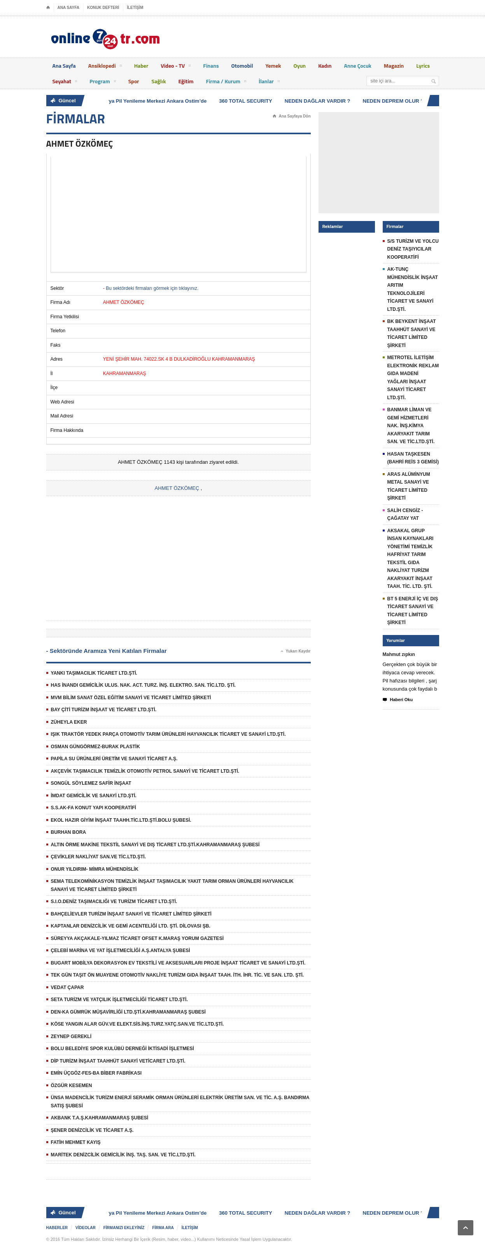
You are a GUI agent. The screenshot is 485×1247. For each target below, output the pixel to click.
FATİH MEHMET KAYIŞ (76, 1142)
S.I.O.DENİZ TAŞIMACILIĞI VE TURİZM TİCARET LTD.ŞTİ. (114, 901)
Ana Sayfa (64, 65)
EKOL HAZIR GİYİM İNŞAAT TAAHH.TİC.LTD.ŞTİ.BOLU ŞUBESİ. (121, 820)
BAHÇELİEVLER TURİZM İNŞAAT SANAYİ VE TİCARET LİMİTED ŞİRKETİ (131, 914)
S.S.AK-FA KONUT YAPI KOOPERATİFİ (93, 807)
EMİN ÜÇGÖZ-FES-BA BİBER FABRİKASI (96, 1073)
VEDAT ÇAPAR (67, 987)
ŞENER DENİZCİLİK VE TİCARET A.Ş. (92, 1130)
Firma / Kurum (226, 82)
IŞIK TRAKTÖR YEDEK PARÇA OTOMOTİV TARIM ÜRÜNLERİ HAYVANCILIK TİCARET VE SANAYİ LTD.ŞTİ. (168, 734)
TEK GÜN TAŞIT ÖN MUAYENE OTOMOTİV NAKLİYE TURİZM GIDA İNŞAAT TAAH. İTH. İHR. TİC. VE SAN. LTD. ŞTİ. (177, 975)
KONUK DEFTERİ (103, 7)
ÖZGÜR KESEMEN (71, 1085)
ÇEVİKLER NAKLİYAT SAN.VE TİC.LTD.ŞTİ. (98, 856)
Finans (211, 65)
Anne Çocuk (357, 65)
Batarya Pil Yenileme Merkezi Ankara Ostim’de (154, 101)
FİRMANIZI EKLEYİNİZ (124, 1228)
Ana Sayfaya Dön (292, 116)
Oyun (300, 65)
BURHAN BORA (68, 832)
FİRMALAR (75, 118)
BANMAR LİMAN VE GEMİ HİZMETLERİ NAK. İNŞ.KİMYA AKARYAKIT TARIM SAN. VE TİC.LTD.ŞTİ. (411, 425)
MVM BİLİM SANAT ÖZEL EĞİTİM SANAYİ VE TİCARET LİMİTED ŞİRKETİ (131, 697)
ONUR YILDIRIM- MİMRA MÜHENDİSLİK (94, 869)
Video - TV (176, 66)
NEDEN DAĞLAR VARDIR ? (320, 101)
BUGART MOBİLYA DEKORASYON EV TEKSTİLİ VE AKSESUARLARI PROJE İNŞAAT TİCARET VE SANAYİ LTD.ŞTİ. (178, 963)
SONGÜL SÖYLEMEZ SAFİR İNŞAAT (91, 783)
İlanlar (269, 82)
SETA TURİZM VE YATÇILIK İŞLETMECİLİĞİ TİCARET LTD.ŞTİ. (119, 999)
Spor (133, 81)
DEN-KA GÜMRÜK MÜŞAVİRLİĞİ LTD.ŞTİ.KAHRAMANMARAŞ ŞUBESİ (128, 1012)
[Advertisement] (178, 214)
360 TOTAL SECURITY (248, 101)
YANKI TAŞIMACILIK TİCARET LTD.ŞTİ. (94, 673)
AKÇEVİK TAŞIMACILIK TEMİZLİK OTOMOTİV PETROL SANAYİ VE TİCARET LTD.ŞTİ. (145, 771)
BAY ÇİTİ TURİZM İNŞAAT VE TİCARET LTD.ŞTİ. (104, 709)
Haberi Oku (398, 700)
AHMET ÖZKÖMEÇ (177, 488)
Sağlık (159, 81)
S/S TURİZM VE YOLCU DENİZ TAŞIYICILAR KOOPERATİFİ (413, 249)
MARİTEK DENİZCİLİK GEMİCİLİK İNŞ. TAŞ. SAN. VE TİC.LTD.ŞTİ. (123, 1155)
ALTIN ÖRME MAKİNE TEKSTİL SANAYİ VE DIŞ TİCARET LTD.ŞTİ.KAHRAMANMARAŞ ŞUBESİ (155, 844)
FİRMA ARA (162, 1228)
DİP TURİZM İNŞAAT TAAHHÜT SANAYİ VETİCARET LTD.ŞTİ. (118, 1061)
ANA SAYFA (69, 7)
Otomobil (242, 65)
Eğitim (185, 81)
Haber (141, 65)
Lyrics (423, 65)
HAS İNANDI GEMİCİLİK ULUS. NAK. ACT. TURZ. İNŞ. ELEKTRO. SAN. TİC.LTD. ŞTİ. (143, 685)
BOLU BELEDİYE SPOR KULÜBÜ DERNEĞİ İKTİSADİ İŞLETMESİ (122, 1048)
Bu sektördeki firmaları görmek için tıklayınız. (152, 288)
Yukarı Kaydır (296, 651)
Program (102, 82)
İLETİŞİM (135, 7)
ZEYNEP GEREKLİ (71, 1036)
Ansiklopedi (105, 66)
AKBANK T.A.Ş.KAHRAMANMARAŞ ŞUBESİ (100, 1118)
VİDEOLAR (85, 1228)
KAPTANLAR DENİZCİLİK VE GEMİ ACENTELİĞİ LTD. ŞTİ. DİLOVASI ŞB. (130, 926)
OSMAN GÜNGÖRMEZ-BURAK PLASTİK (95, 746)
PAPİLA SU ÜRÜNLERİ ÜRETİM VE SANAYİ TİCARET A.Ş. (114, 758)
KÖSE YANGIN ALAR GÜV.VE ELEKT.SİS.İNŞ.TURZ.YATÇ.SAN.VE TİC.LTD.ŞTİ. (137, 1024)
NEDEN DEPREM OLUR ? (396, 101)
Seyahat (65, 82)
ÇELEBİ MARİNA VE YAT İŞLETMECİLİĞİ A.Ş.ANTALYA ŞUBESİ (120, 950)
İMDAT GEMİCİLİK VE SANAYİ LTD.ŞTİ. (94, 795)
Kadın (324, 65)
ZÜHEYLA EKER (69, 722)
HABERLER (57, 1228)
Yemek (273, 65)
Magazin (394, 65)
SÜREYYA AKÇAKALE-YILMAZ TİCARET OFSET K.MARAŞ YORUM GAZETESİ (137, 938)
